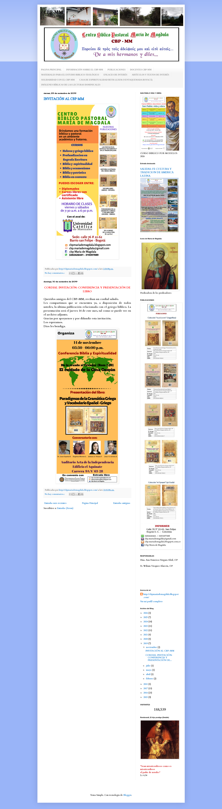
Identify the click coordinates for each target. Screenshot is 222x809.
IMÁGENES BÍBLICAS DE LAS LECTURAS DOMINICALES (70, 85)
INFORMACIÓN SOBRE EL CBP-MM (84, 70)
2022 (145, 630)
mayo (149, 670)
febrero (150, 678)
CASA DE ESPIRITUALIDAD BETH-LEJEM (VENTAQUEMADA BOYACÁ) (116, 80)
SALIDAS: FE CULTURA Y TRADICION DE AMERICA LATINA (157, 172)
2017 (145, 688)
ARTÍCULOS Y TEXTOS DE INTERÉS (150, 75)
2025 (145, 617)
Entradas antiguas (121, 503)
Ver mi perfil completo (151, 601)
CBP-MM (53, 12)
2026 (145, 613)
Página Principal (90, 503)
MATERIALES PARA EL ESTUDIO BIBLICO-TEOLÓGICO (70, 75)
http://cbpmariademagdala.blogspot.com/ (161, 596)
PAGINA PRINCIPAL (51, 70)
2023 (145, 626)
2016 (145, 692)
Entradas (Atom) (65, 508)
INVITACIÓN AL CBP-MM (64, 99)
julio (148, 665)
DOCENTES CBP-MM (141, 70)
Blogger (127, 795)
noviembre (152, 647)
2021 (145, 634)
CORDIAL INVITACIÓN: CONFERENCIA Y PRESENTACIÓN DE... (158, 658)
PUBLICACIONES (116, 70)
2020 (145, 639)
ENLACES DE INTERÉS (115, 75)
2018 (145, 684)
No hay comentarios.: (55, 273)
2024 (145, 621)
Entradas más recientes (55, 503)
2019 (145, 643)
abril (148, 674)
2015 (145, 697)
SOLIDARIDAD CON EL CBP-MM (58, 80)
